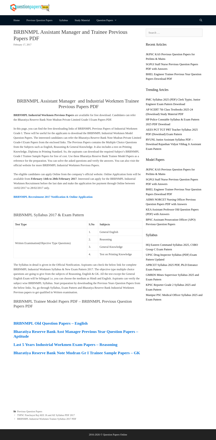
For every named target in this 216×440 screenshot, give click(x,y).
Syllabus (63, 20)
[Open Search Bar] (201, 20)
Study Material (82, 20)
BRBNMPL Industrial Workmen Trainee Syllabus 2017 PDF (46, 419)
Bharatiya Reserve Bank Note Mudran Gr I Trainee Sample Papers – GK (77, 353)
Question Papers (108, 20)
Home (17, 20)
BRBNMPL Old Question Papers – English (51, 323)
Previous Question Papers (39, 20)
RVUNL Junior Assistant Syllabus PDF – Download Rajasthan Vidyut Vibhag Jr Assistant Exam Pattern (173, 144)
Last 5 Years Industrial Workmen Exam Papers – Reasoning (65, 344)
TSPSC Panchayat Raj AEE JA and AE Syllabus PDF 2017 (46, 415)
